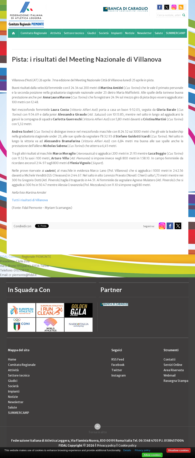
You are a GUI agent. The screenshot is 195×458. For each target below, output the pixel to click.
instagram (174, 7)
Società (104, 33)
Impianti (116, 33)
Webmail (170, 375)
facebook (159, 7)
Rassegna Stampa (176, 381)
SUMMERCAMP (175, 33)
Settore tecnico (74, 33)
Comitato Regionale (34, 33)
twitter (166, 7)
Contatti (169, 359)
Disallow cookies (178, 450)
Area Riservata (174, 370)
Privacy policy (106, 445)
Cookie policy (127, 445)
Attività (55, 33)
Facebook (117, 365)
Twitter (116, 370)
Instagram (118, 375)
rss (181, 7)
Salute (159, 33)
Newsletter (144, 33)
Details (127, 450)
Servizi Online (173, 365)
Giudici (91, 33)
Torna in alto (97, 432)
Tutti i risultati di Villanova (30, 200)
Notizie (129, 33)
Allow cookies (152, 454)
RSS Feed (117, 359)
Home (12, 359)
